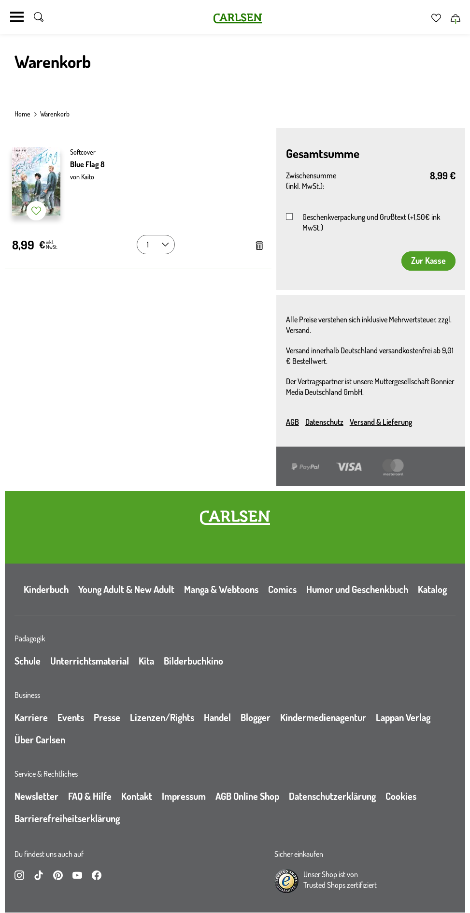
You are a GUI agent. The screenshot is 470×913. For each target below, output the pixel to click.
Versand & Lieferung (381, 422)
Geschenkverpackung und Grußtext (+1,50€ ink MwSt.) (371, 222)
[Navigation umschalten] (17, 17)
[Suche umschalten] (38, 17)
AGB (292, 422)
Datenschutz (324, 422)
